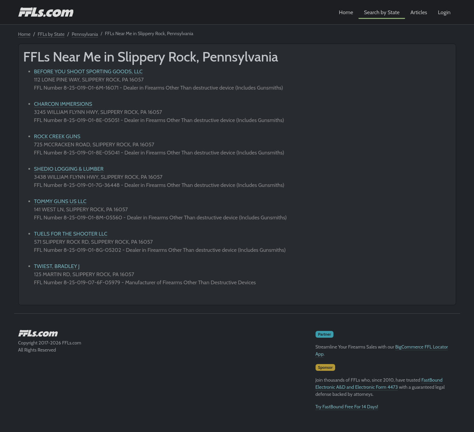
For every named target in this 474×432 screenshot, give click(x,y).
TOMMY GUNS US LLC (60, 201)
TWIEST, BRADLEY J (57, 266)
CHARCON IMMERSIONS (63, 104)
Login (444, 12)
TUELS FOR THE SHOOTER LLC (70, 234)
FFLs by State (51, 34)
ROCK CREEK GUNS (57, 136)
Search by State (382, 12)
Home (346, 12)
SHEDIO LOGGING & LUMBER (69, 169)
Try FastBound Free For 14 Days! (347, 407)
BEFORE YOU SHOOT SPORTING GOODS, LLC (88, 71)
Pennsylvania (85, 34)
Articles (418, 12)
